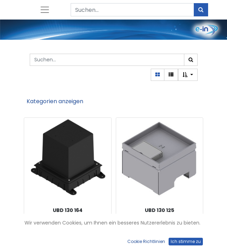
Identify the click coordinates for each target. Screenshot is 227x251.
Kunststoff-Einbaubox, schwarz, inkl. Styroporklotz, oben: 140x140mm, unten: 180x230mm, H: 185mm (67, 226)
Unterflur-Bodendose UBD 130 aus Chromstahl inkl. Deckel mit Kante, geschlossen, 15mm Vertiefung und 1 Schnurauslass (159, 226)
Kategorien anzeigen (55, 101)
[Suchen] (201, 9)
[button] (188, 75)
